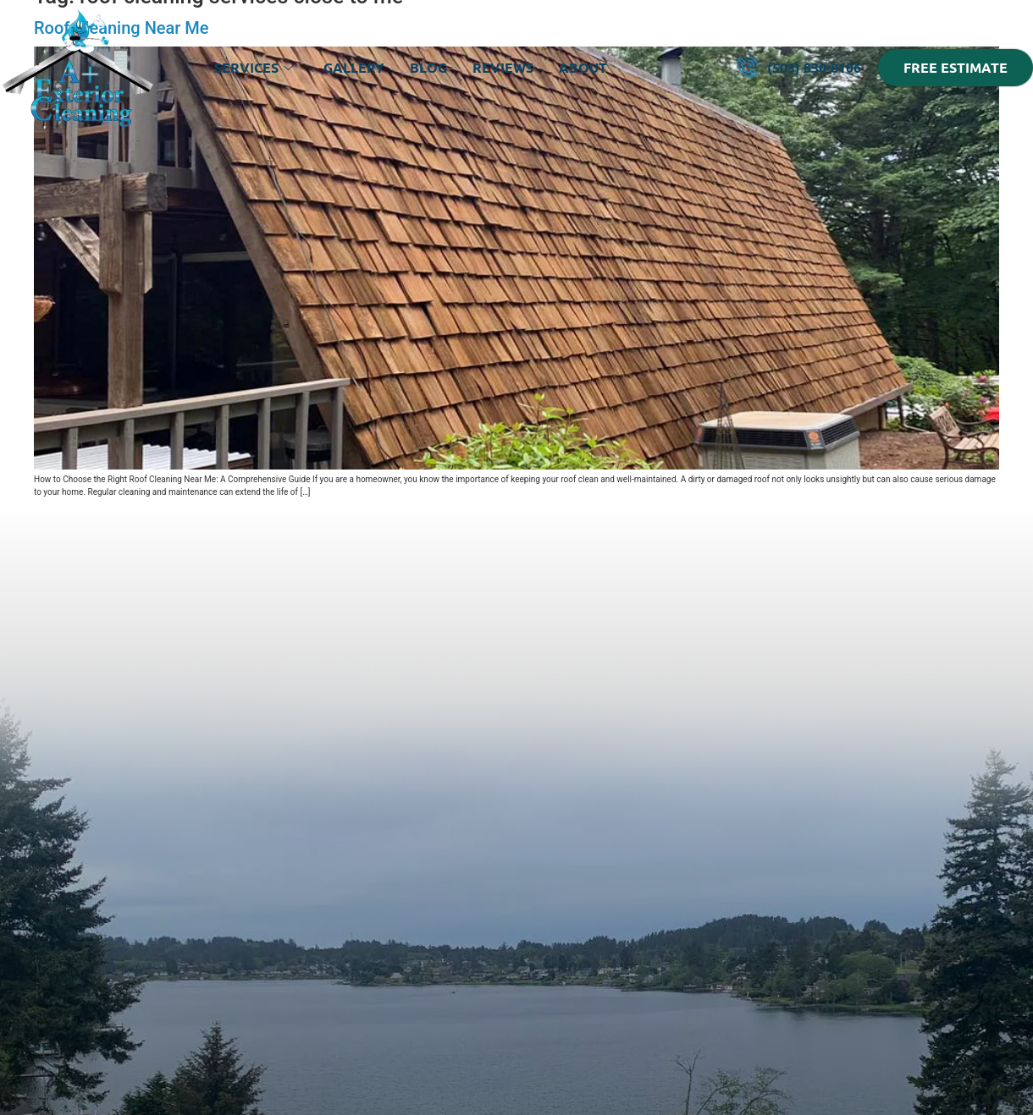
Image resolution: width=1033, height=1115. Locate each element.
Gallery (353, 67)
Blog (428, 67)
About (583, 67)
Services (253, 67)
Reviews (502, 67)
